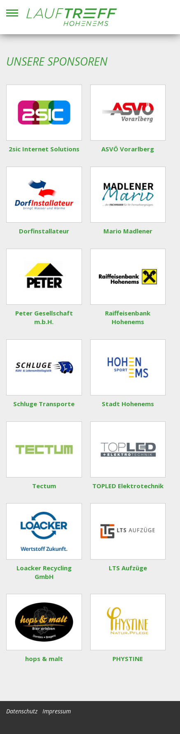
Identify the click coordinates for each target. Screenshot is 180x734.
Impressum (56, 711)
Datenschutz (21, 711)
